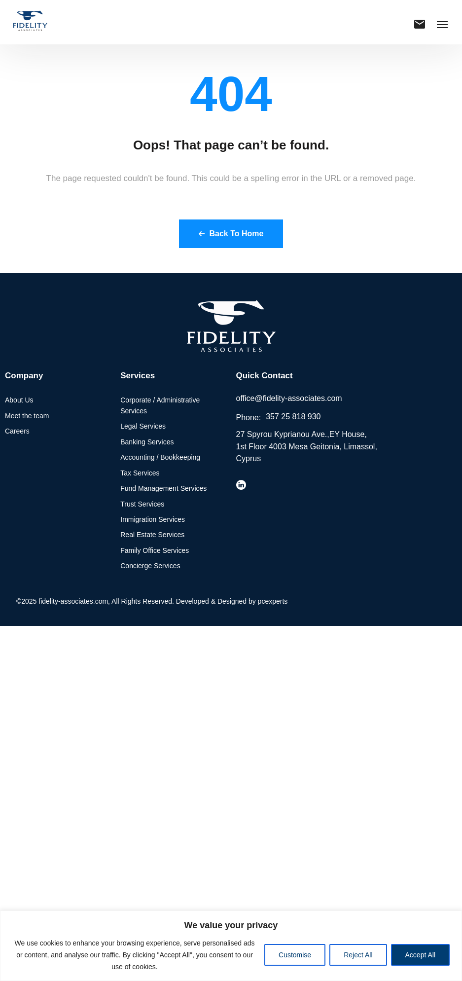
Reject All (358, 955)
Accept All (420, 955)
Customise (295, 955)
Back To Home (231, 233)
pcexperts (273, 601)
